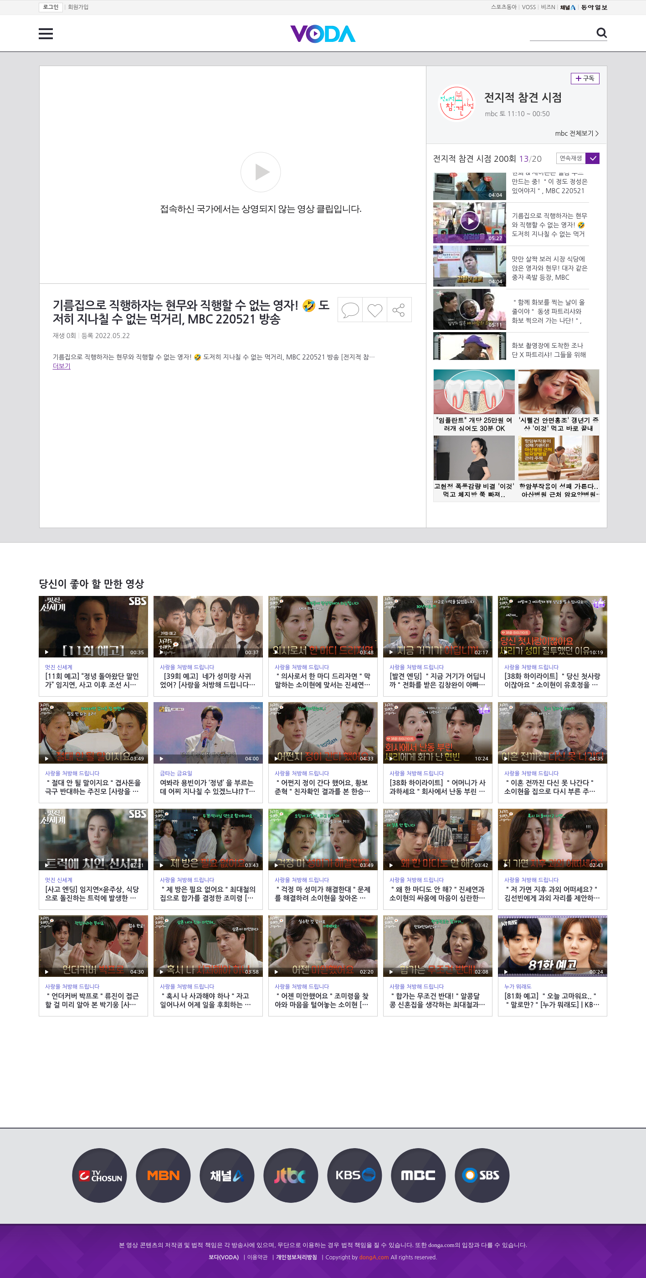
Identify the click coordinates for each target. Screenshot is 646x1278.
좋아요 (374, 309)
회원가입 (78, 7)
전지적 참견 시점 (523, 97)
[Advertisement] (232, 407)
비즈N (548, 7)
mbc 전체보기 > (577, 133)
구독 (585, 78)
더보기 (62, 366)
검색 (601, 32)
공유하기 (399, 309)
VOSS (529, 7)
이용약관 (257, 1257)
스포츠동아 (504, 7)
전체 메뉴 (46, 33)
